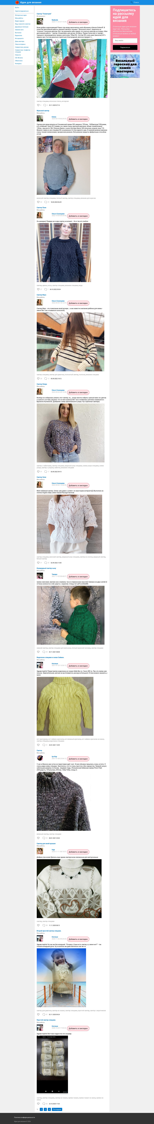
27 (41, 289)
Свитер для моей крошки (46, 843)
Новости (18, 55)
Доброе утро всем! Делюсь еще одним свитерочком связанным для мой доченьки (67, 857)
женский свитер (55, 557)
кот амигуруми (42, 739)
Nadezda (55, 20)
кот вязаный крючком (73, 739)
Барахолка (18, 35)
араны (44, 285)
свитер (39, 285)
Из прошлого (19, 38)
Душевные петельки (21, 27)
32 (41, 202)
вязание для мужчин (88, 198)
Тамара (54, 574)
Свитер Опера (42, 384)
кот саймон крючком (56, 739)
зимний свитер (42, 648)
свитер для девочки (56, 375)
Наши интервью (20, 44)
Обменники (18, 60)
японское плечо (55, 101)
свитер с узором (48, 468)
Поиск (136, 2)
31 (41, 472)
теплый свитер (61, 198)
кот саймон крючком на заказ (93, 739)
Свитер (39, 750)
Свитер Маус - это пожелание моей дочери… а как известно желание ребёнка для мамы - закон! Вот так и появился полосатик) (70, 309)
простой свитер (83, 1011)
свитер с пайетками (44, 466)
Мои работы (19, 18)
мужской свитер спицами (46, 198)
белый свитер (42, 559)
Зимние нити (19, 30)
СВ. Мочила (19, 58)
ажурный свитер (99, 557)
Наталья (55, 664)
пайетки (57, 468)
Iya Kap (54, 757)
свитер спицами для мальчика (59, 648)
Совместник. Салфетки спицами (22, 51)
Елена (54, 117)
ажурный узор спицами (73, 466)
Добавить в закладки (78, 22)
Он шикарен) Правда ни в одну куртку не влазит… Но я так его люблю (62, 221)
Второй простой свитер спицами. (49, 931)
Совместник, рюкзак (21, 47)
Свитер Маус (41, 295)
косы (50, 285)
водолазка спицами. (57, 741)
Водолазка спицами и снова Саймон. (50, 657)
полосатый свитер (71, 375)
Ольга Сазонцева (58, 214)
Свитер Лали (41, 208)
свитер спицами (43, 101)
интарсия (65, 101)
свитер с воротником (98, 1011)
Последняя (57, 1109)
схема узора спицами (91, 466)
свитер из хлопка (86, 557)
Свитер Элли (41, 477)
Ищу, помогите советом (22, 24)
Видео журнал (19, 21)
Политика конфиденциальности (24, 1117)
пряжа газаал (73, 1098)
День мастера (19, 41)
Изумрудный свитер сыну (46, 568)
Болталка (18, 32)
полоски (82, 375)
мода (80, 285)
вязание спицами (71, 285)
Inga (53, 850)
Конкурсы (18, 63)
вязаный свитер (43, 834)
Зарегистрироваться (21, 11)
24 (41, 379)
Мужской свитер (43, 111)
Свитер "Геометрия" (44, 14)
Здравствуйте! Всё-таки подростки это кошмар (54, 1034)
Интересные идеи (21, 15)
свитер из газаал (58, 1011)
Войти (17, 7)
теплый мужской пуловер (81, 648)
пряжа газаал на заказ (87, 1098)
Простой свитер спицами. (46, 1020)
